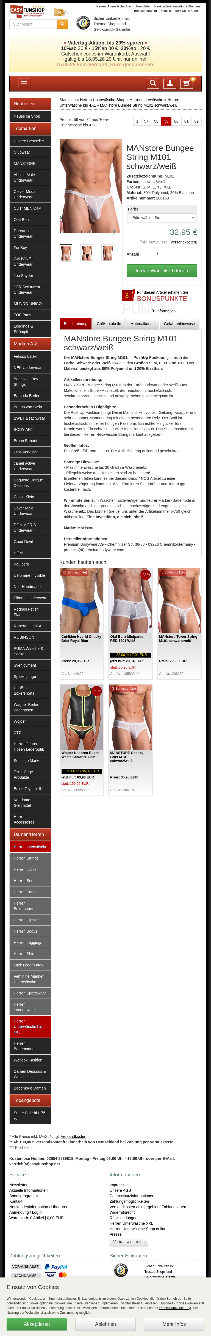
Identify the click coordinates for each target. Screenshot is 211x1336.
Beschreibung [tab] (76, 323)
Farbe (133, 209)
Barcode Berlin (26, 395)
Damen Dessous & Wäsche (30, 1074)
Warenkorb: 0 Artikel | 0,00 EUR (36, 1218)
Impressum (119, 1185)
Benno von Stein (28, 407)
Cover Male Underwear (24, 511)
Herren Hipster (26, 920)
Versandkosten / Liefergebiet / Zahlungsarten (148, 1207)
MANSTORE (24, 163)
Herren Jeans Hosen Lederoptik (29, 747)
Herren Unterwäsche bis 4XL (28, 1026)
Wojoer (20, 721)
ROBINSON (24, 637)
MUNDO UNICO (28, 303)
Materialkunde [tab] (143, 323)
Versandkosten (183, 242)
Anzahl (133, 254)
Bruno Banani (25, 441)
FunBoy (20, 247)
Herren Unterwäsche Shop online (138, 1229)
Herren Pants (25, 892)
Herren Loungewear (24, 1007)
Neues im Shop (27, 116)
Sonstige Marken (28, 760)
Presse (116, 1234)
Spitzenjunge (25, 676)
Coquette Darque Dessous (28, 483)
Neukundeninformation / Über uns (177, 6)
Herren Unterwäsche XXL (131, 1223)
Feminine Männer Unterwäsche (29, 979)
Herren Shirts (25, 954)
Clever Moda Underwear (24, 194)
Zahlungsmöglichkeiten (129, 1201)
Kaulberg (21, 564)
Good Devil (23, 541)
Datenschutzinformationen (132, 1196)
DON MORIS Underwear (25, 528)
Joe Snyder (23, 275)
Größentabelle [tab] (109, 323)
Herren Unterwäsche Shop (114, 6)
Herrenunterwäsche (30, 847)
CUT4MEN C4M (27, 208)
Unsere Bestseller (29, 141)
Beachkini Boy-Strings (26, 382)
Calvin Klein (24, 497)
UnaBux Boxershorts (24, 690)
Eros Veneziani (26, 452)
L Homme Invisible (29, 575)
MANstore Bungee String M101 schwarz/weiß (138, 105)
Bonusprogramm (145, 10)
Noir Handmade (27, 586)
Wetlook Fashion (28, 1060)
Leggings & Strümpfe (23, 329)
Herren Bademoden (24, 1046)
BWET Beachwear (29, 418)
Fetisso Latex (25, 356)
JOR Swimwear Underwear (27, 290)
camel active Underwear (24, 466)
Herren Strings (26, 858)
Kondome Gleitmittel (22, 803)
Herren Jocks (25, 869)
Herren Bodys (25, 931)
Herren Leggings (28, 942)
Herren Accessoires (24, 819)
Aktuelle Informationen (28, 1190)
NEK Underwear (27, 367)
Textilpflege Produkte (23, 775)
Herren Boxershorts (24, 906)
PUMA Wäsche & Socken (28, 651)
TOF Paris (22, 315)
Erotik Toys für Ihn (29, 788)
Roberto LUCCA (27, 626)
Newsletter (143, 6)
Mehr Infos (174, 1324)
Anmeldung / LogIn (25, 1212)
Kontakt (165, 10)
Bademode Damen (30, 1088)
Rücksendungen (123, 1218)
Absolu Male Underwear (24, 177)
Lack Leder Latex (28, 965)
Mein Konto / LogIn (187, 10)
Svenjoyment (25, 665)
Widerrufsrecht (122, 1212)
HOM (18, 553)
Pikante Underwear (30, 598)
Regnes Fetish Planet (26, 612)
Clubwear (22, 152)
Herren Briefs (25, 880)
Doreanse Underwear (23, 234)
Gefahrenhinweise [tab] (179, 323)
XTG (18, 732)
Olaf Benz (22, 219)
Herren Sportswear (30, 993)
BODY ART (23, 429)
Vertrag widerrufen (129, 1242)
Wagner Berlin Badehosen (26, 707)
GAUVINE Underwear (23, 262)
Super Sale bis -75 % (29, 1116)
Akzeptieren (37, 1324)
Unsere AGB (120, 1190)
